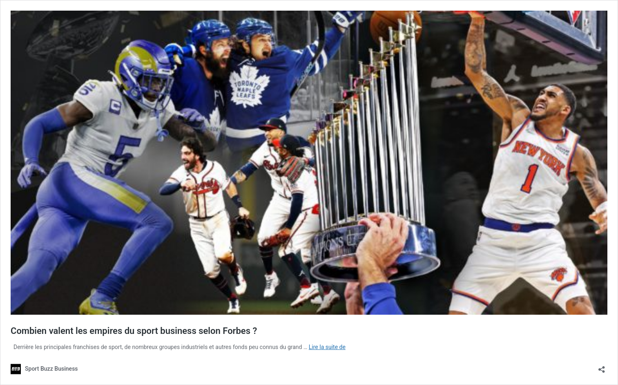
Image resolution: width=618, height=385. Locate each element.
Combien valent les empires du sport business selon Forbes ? (134, 331)
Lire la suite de (327, 347)
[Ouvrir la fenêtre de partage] (601, 366)
